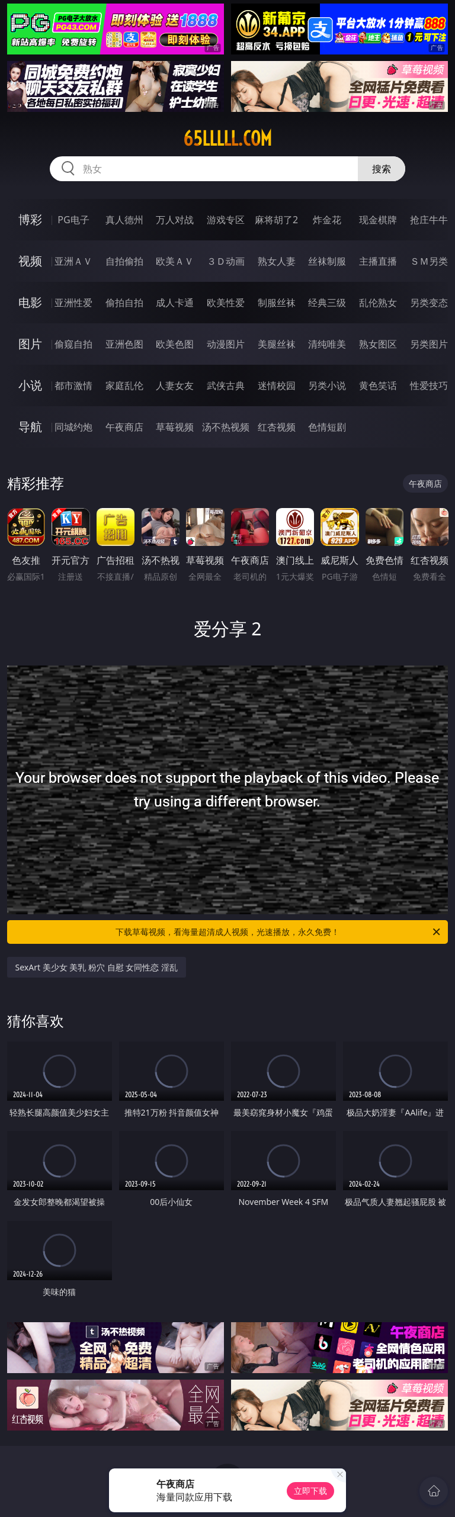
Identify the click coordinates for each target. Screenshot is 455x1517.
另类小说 (327, 385)
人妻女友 (175, 385)
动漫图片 (226, 344)
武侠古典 (226, 385)
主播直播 (378, 261)
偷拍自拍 (124, 302)
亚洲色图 (124, 344)
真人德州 (124, 219)
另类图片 (429, 344)
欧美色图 (175, 344)
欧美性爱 (226, 302)
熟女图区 (378, 344)
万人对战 (175, 219)
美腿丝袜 (277, 344)
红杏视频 (277, 426)
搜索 (381, 168)
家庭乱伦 (124, 385)
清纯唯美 (327, 344)
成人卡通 (175, 302)
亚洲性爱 (73, 302)
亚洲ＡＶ (73, 261)
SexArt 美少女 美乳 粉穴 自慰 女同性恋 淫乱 (96, 967)
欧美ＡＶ (175, 261)
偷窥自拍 (73, 344)
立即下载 (310, 1490)
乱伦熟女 (378, 302)
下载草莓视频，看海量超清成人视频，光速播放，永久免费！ (279, 932)
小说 (30, 385)
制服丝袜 (277, 302)
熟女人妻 (277, 261)
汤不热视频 (225, 426)
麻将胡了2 (276, 219)
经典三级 (327, 302)
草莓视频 (175, 426)
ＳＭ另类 (429, 261)
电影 (30, 302)
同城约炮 (73, 426)
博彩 (30, 219)
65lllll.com (227, 138)
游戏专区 (226, 219)
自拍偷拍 (124, 261)
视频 (30, 261)
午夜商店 (124, 426)
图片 (30, 344)
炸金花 (327, 219)
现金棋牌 (378, 219)
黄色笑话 (378, 385)
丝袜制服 (327, 261)
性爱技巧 (429, 385)
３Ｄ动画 (226, 261)
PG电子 (73, 219)
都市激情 (73, 385)
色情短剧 (327, 426)
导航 (30, 427)
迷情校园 (277, 385)
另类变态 (429, 302)
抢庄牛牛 (429, 219)
